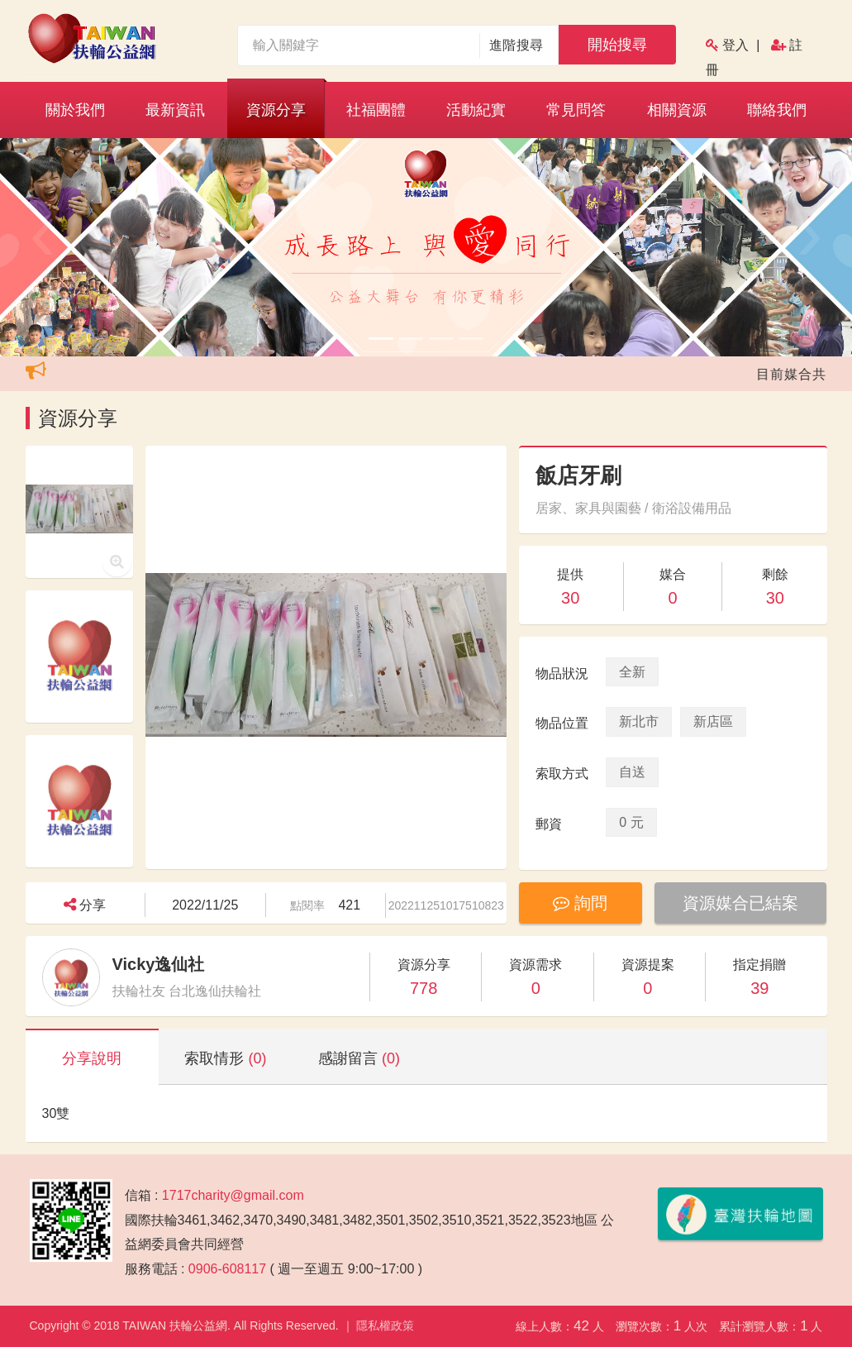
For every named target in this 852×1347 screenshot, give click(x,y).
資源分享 (276, 110)
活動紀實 (476, 110)
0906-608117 (227, 1269)
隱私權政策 (385, 1325)
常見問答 (576, 110)
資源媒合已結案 (740, 903)
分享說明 (91, 1058)
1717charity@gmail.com (233, 1195)
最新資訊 (175, 110)
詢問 (580, 903)
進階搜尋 (516, 45)
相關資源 (677, 110)
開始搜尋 (617, 44)
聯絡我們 (777, 110)
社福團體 (376, 110)
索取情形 (225, 1058)
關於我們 (75, 110)
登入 (735, 45)
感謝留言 (359, 1058)
